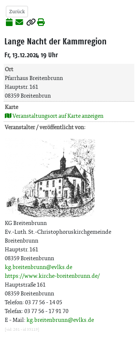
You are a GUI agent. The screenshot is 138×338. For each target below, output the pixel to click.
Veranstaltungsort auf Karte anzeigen (54, 116)
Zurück (17, 11)
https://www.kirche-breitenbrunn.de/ (52, 276)
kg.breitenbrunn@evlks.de (38, 267)
